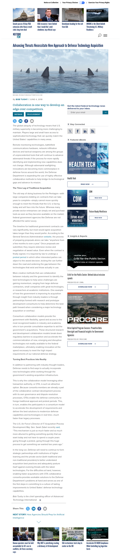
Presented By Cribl (75, 282)
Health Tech (71, 178)
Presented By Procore (77, 339)
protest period (19, 257)
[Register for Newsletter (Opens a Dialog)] (105, 112)
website (47, 236)
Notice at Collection (51, 3)
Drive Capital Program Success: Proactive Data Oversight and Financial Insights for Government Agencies (85, 331)
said (58, 427)
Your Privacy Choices (73, 3)
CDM (90, 191)
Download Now (87, 287)
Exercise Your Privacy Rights (99, 3)
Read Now (88, 184)
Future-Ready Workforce (98, 211)
